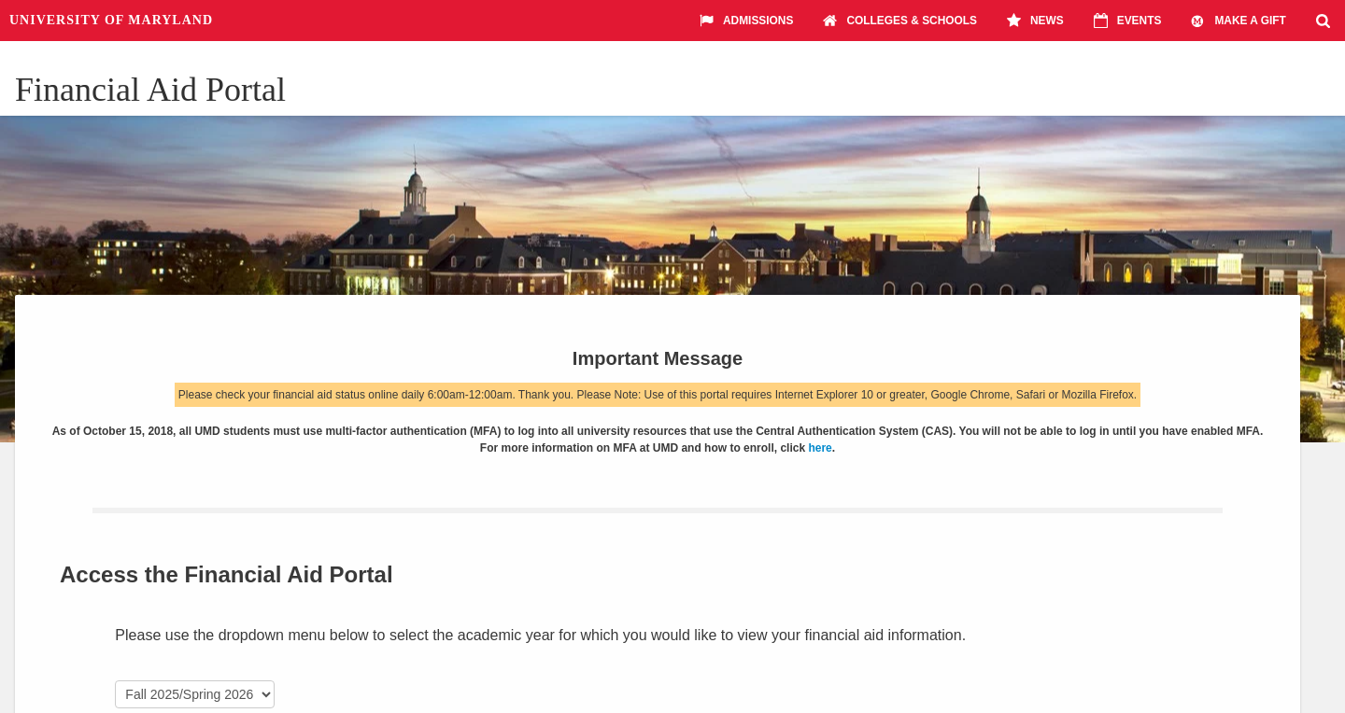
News (1035, 20)
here (819, 447)
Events (1128, 20)
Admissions (746, 20)
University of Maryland (111, 20)
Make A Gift (1238, 20)
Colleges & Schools (901, 20)
